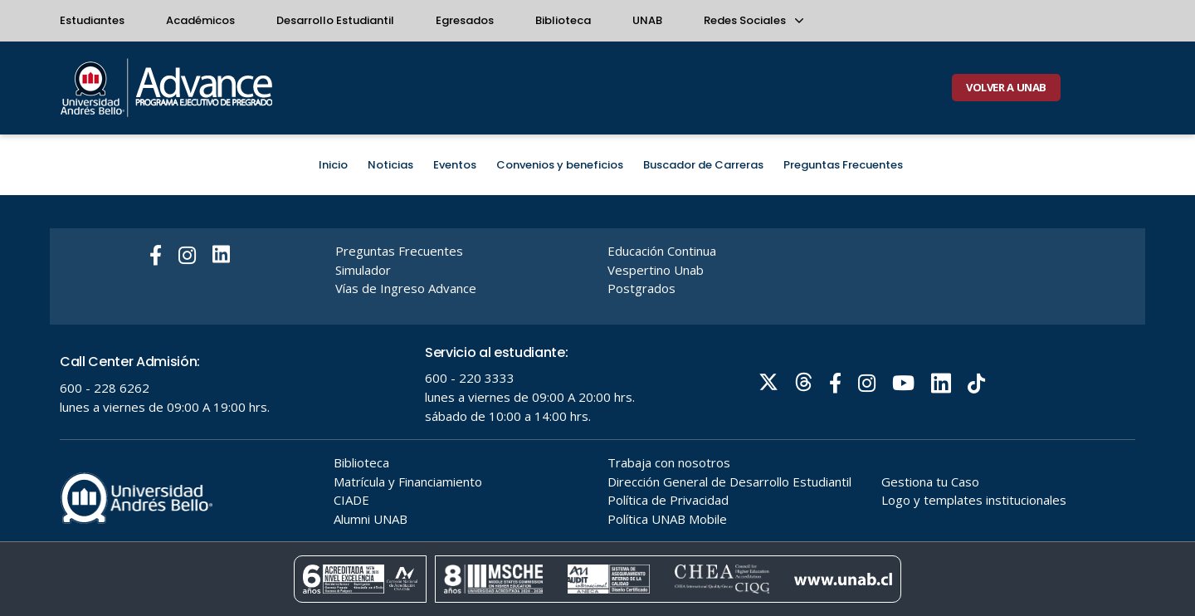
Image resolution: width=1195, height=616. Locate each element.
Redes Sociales (753, 20)
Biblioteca (563, 20)
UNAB (647, 20)
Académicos (200, 20)
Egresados (465, 20)
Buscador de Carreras (703, 165)
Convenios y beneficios (559, 165)
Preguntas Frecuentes (843, 165)
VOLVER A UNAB (1006, 87)
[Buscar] (1122, 88)
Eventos (454, 165)
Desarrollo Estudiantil (335, 20)
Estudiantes (92, 20)
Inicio (333, 165)
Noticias (390, 165)
